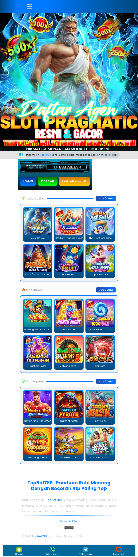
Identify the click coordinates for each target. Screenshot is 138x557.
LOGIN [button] (28, 181)
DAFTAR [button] (47, 181)
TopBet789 (48, 154)
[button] (30, 6)
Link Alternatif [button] (74, 181)
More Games (106, 198)
